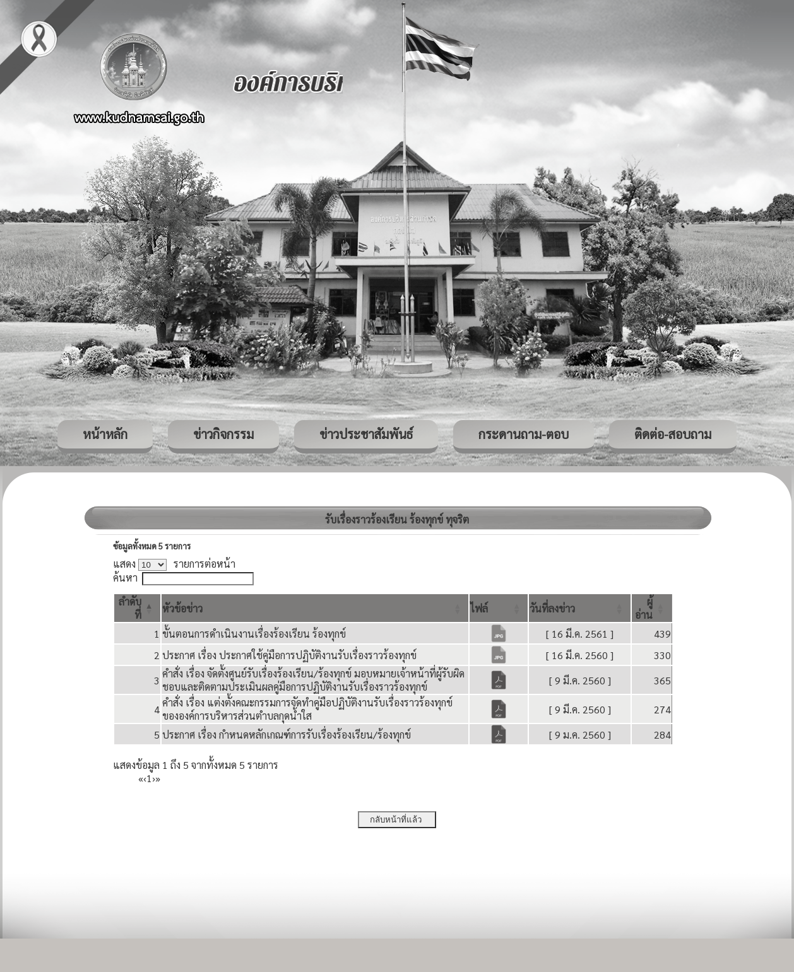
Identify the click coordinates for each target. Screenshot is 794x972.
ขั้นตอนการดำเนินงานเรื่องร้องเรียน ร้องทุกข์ (254, 633)
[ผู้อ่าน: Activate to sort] (652, 608)
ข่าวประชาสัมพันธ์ (366, 434)
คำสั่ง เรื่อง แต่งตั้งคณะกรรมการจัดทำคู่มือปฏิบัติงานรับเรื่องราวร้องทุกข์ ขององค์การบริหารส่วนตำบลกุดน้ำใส (307, 709)
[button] (182, 608)
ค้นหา (125, 577)
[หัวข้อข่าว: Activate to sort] (315, 608)
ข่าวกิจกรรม (223, 434)
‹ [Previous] (144, 778)
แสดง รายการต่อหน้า (174, 563)
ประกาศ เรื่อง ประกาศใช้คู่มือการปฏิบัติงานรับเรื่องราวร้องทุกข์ (289, 655)
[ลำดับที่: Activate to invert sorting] (137, 608)
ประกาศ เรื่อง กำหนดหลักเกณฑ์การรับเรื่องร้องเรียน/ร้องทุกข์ (286, 734)
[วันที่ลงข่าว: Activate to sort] (580, 608)
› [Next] (153, 778)
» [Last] (157, 778)
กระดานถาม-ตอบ (523, 434)
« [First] (140, 778)
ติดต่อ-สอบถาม (672, 434)
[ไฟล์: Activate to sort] (499, 608)
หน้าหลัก (105, 434)
